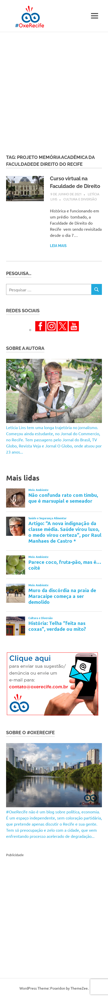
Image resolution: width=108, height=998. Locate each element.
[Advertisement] (54, 89)
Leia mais (58, 246)
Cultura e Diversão (80, 199)
